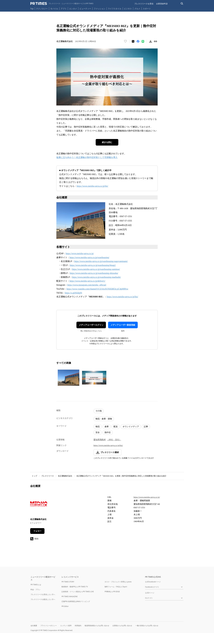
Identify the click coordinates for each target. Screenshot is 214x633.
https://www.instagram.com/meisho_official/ (86, 285)
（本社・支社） (114, 440)
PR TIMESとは (36, 584)
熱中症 (108, 432)
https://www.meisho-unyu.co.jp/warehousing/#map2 (93, 265)
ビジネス (128, 8)
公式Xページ (149, 593)
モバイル (54, 8)
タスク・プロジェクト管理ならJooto (118, 582)
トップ (34, 476)
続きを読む (107, 142)
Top (32, 8)
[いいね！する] (125, 41)
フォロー (37, 531)
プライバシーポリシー (48, 625)
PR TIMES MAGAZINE (70, 596)
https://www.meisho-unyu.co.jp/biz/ (92, 186)
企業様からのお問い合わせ (122, 625)
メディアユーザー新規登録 (123, 325)
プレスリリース (47, 476)
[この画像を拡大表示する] (68, 378)
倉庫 (107, 426)
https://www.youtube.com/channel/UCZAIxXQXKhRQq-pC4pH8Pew (97, 289)
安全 (98, 432)
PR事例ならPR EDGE (112, 591)
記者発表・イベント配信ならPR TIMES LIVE (78, 591)
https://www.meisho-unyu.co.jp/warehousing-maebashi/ (96, 277)
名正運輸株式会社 (65, 476)
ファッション (99, 8)
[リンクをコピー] (155, 41)
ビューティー (85, 8)
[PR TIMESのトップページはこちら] (61, 3)
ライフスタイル (114, 8)
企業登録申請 (162, 3)
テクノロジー (42, 8)
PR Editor (65, 606)
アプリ (63, 8)
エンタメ (73, 8)
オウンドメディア (131, 426)
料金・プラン (35, 589)
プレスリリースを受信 (143, 3)
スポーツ (147, 8)
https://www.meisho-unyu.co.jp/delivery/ (87, 281)
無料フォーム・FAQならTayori (116, 586)
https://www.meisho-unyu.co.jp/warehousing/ (89, 257)
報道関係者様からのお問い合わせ (97, 625)
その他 (99, 411)
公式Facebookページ (153, 582)
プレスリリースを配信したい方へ (43, 599)
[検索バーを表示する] (182, 3)
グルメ (137, 8)
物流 (98, 426)
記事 (146, 426)
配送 (116, 426)
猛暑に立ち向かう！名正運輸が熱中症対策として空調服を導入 (87, 157)
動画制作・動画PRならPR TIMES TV (75, 586)
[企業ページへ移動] (38, 505)
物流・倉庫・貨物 (104, 419)
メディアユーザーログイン (91, 325)
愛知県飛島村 (99, 440)
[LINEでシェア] (143, 41)
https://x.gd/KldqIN (73, 293)
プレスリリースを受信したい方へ (43, 594)
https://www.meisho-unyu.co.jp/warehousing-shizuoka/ (94, 273)
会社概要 (34, 625)
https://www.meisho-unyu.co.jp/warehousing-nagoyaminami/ (101, 261)
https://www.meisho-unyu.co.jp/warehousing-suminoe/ (96, 269)
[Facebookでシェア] (138, 41)
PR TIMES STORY (68, 582)
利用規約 (78, 625)
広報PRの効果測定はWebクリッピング (76, 601)
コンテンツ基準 (66, 625)
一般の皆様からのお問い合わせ (146, 625)
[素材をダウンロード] (150, 41)
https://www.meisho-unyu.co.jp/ (80, 253)
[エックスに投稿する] (133, 41)
